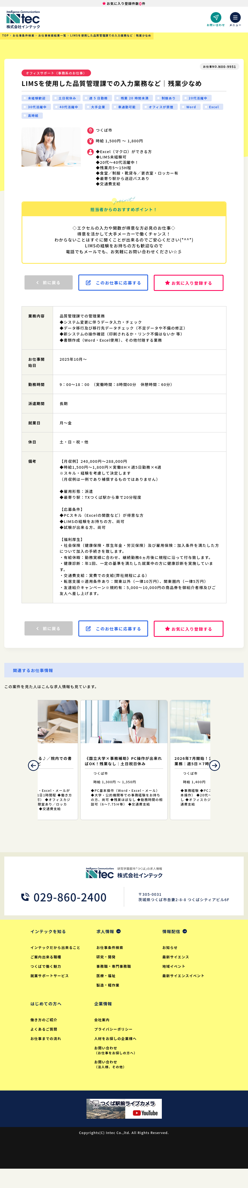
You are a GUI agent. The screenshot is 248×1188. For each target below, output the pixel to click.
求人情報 (105, 949)
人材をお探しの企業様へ (116, 1057)
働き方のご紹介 (44, 1038)
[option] (124, 777)
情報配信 (171, 949)
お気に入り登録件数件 (126, 4)
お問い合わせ (123, 1069)
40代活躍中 (70, 107)
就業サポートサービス (50, 993)
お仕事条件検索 (110, 965)
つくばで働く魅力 (46, 984)
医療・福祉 (106, 993)
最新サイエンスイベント (183, 993)
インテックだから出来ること (56, 965)
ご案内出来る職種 (46, 975)
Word (195, 107)
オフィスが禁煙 (164, 107)
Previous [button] (30, 783)
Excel (33, 116)
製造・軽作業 (108, 1003)
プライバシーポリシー (114, 1047)
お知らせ (170, 965)
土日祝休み (68, 98)
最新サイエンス (176, 975)
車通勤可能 (129, 107)
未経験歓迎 (37, 98)
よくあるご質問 (44, 1047)
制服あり (172, 98)
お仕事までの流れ (46, 1057)
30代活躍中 (37, 107)
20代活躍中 (202, 98)
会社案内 (102, 1038)
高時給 (56, 116)
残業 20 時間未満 (137, 98)
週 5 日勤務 (100, 98)
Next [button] (217, 783)
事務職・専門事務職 (114, 984)
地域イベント (174, 984)
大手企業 (100, 107)
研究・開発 (106, 975)
